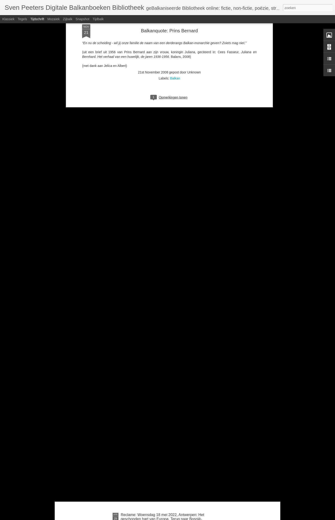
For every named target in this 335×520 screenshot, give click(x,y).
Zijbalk (67, 19)
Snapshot (82, 19)
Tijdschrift (37, 19)
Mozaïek (53, 19)
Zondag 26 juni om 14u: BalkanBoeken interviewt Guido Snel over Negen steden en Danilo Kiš (161, 411)
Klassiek (8, 19)
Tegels (22, 19)
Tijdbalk (98, 19)
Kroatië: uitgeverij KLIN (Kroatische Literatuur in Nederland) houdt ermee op (160, 464)
